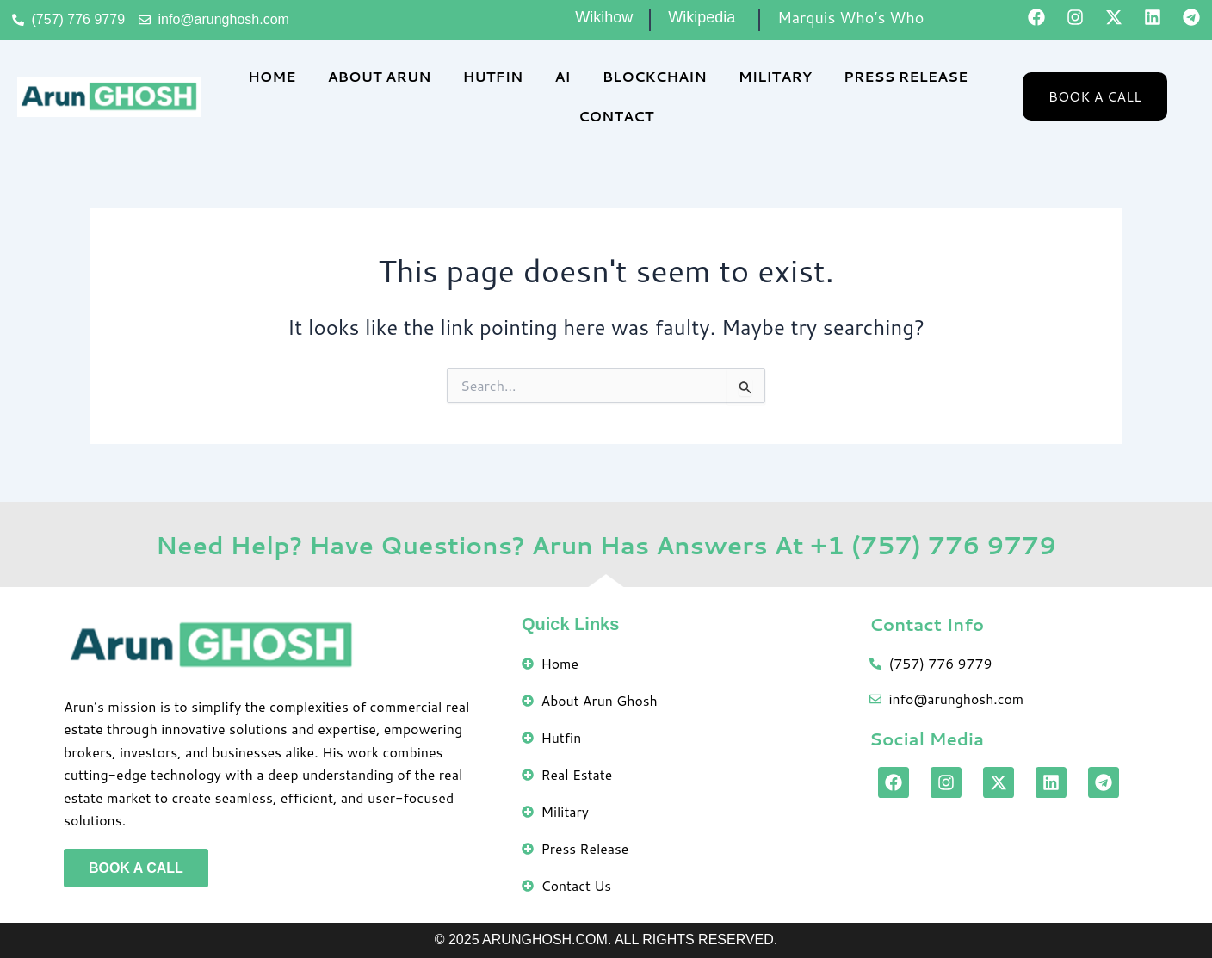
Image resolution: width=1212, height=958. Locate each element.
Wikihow (604, 17)
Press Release (906, 76)
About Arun (378, 76)
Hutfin (493, 76)
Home (272, 76)
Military (775, 76)
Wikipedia (701, 17)
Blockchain (655, 76)
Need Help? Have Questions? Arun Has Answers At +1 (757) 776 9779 (606, 541)
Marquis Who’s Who (850, 17)
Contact (615, 116)
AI (562, 76)
